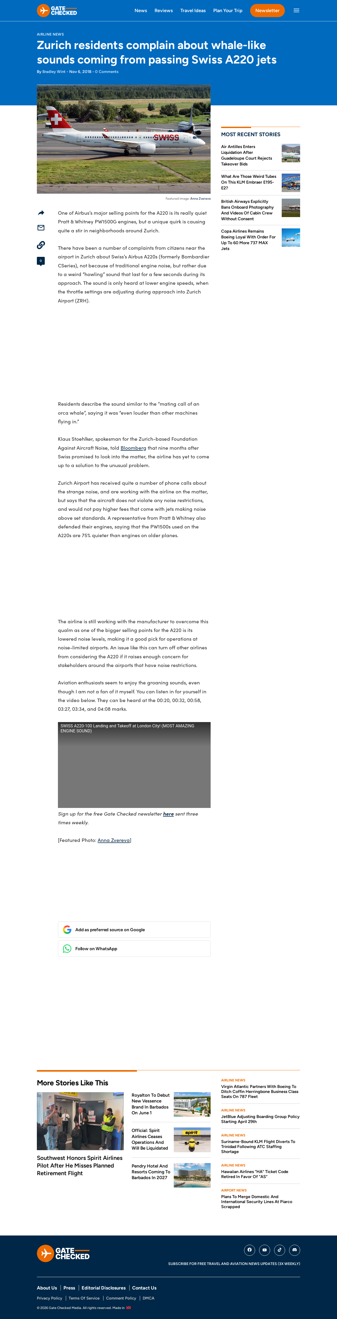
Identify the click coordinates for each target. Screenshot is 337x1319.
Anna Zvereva (200, 198)
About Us (47, 1288)
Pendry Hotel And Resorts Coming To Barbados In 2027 (151, 1171)
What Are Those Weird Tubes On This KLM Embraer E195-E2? (248, 182)
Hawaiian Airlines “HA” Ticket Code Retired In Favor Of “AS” (254, 1174)
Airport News (234, 1190)
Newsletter (267, 10)
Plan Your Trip (227, 10)
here (168, 813)
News (141, 10)
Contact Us (144, 1288)
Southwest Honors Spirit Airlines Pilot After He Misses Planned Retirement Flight (79, 1165)
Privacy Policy (49, 1298)
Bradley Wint (54, 71)
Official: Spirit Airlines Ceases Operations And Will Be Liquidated (150, 1139)
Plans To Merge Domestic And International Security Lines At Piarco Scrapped (256, 1201)
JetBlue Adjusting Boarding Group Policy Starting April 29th (260, 1119)
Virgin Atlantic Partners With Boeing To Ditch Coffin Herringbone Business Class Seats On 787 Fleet (259, 1091)
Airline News (50, 34)
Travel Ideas (193, 10)
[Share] (41, 212)
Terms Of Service (84, 1298)
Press (69, 1288)
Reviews (164, 10)
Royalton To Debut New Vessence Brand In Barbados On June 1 (151, 1103)
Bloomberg (133, 447)
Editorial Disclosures (104, 1288)
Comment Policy (121, 1298)
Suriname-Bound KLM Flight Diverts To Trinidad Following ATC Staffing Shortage (258, 1146)
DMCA (148, 1298)
